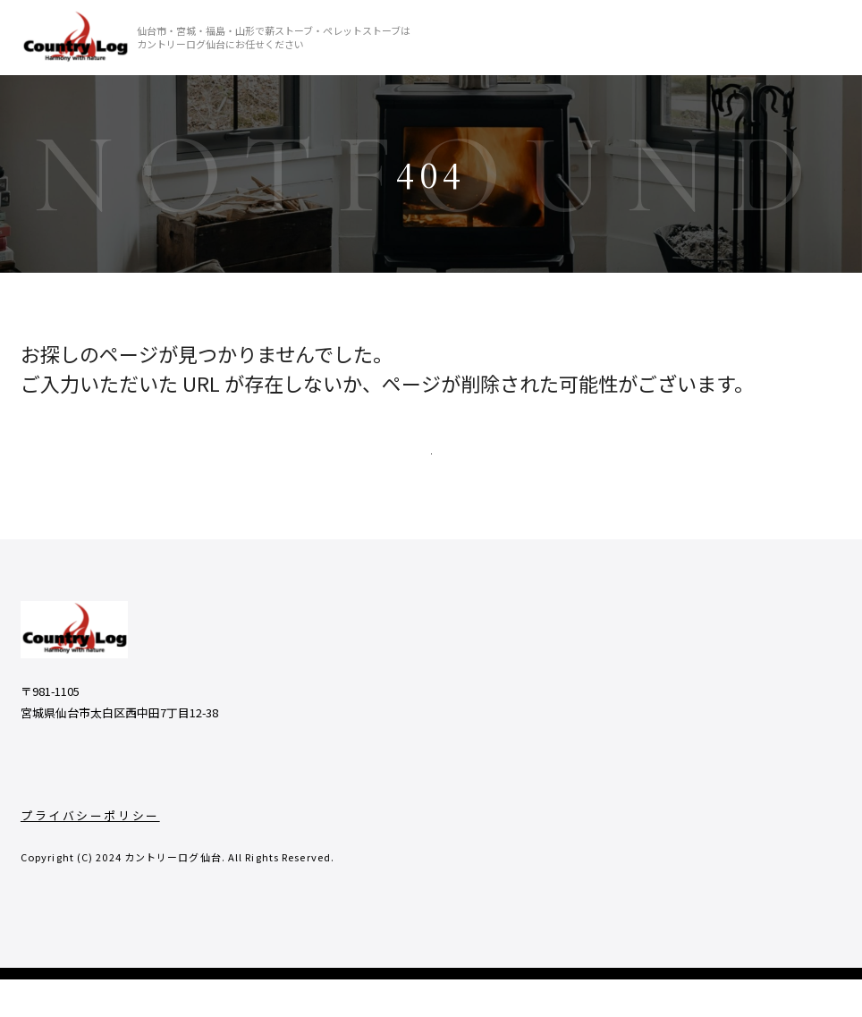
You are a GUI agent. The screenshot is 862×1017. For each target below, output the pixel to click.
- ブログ (639, 683)
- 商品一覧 (533, 719)
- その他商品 (792, 719)
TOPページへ (431, 467)
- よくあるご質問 (664, 719)
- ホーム (527, 683)
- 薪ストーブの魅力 (558, 756)
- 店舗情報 (533, 864)
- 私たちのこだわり (559, 828)
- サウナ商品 (792, 756)
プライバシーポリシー (90, 852)
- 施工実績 (533, 792)
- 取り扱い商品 (798, 683)
